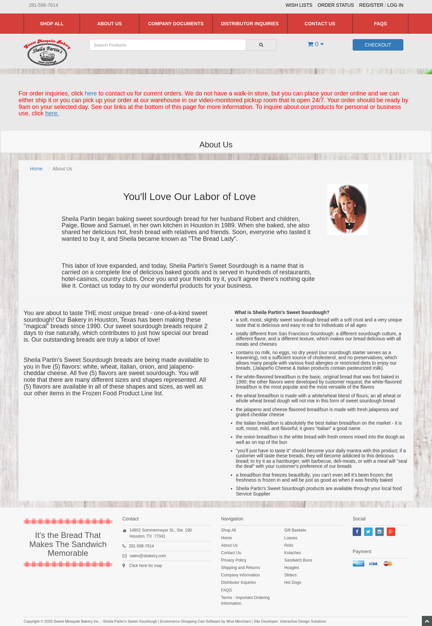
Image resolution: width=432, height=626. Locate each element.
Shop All (51, 23)
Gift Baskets (295, 530)
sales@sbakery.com (148, 555)
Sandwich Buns (298, 560)
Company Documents (176, 23)
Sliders (290, 575)
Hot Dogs (292, 582)
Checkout (378, 45)
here (91, 93)
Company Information (240, 575)
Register (371, 5)
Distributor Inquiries (250, 23)
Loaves (290, 538)
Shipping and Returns (240, 567)
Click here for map (145, 565)
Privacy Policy (233, 560)
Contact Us (320, 23)
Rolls (288, 545)
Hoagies (291, 567)
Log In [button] (395, 5)
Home (36, 168)
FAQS (380, 23)
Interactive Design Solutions (303, 621)
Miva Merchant (238, 621)
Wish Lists (299, 5)
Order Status (336, 5)
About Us (109, 23)
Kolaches (292, 552)
